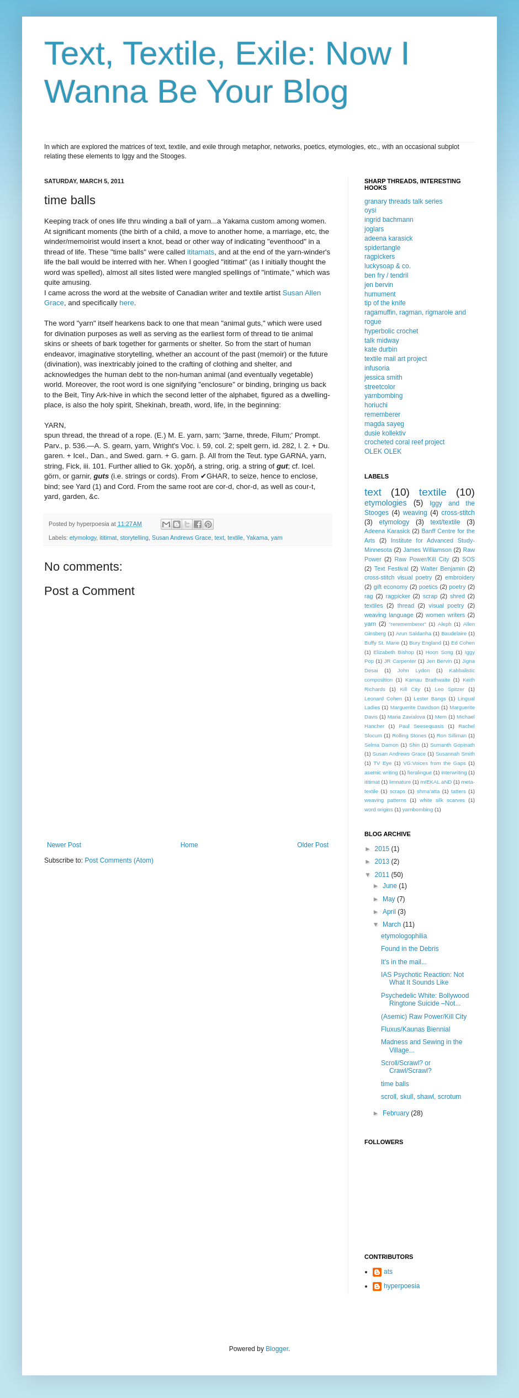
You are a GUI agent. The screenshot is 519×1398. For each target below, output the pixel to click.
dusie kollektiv (385, 433)
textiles (373, 605)
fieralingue (419, 772)
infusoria (376, 368)
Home (189, 845)
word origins (378, 809)
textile (235, 537)
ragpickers (379, 257)
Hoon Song (439, 652)
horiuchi (376, 405)
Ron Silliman (452, 735)
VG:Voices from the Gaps (434, 763)
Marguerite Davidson (414, 707)
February (397, 1113)
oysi (370, 210)
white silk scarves (442, 800)
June (391, 886)
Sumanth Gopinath (452, 745)
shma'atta (428, 791)
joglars (374, 229)
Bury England (425, 643)
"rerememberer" (407, 624)
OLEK (373, 451)
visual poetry (446, 605)
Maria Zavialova (406, 717)
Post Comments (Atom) (118, 860)
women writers (445, 615)
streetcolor (379, 387)
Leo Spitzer (449, 689)
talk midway (381, 340)
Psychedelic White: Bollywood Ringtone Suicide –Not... (425, 999)
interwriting (454, 772)
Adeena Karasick (387, 531)
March (393, 924)
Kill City (410, 689)
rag (368, 596)
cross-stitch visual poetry (398, 577)
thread (406, 605)
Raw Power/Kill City (421, 559)
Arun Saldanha (413, 633)
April (390, 912)
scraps (397, 791)
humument (380, 294)
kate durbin (380, 349)
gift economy (391, 586)
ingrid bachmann (389, 220)
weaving (415, 513)
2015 (383, 849)
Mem (441, 717)
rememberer (382, 414)
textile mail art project (395, 359)
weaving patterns (385, 800)
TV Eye (382, 763)
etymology (83, 537)
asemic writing (381, 772)
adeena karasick (388, 238)
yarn (277, 537)
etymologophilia (404, 936)
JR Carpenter (400, 661)
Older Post (313, 845)
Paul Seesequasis (421, 726)
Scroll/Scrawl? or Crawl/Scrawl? (406, 1067)
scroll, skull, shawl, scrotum (421, 1097)
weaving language (389, 615)
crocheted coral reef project (404, 442)
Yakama (257, 537)
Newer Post (64, 845)
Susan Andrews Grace (181, 537)
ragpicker (397, 596)
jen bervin (378, 285)
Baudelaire (454, 633)
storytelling (134, 537)
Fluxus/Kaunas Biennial (415, 1029)
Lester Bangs (430, 698)
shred (457, 596)
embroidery (460, 577)
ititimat (107, 537)
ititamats (200, 252)
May (390, 899)
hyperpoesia (402, 1286)
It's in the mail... (404, 962)
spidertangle (382, 248)
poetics (428, 586)
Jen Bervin (439, 661)
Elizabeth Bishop (393, 652)
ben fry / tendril (386, 275)
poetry (457, 586)
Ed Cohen (463, 643)
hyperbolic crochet (391, 331)
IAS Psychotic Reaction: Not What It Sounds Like (422, 978)
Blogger (277, 1349)
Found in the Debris (410, 949)
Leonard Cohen (383, 698)
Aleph (445, 624)
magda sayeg (384, 424)
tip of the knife (385, 303)
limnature (400, 782)
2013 (383, 861)
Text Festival (391, 568)
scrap (430, 596)
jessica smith (383, 377)
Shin (414, 745)
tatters (458, 791)
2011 (383, 875)
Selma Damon (381, 745)
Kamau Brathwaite (427, 680)
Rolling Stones (409, 735)
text (219, 537)
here (126, 303)
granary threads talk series (403, 201)
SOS (468, 559)
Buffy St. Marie (381, 643)
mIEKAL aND (436, 782)
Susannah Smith (455, 754)
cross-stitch (458, 513)
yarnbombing (383, 396)
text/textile (445, 522)
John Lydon (414, 670)
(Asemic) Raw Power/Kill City (424, 1016)
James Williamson (427, 549)
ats (388, 1271)
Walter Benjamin (443, 568)
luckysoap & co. (387, 266)
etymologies (385, 502)
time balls (395, 1084)
